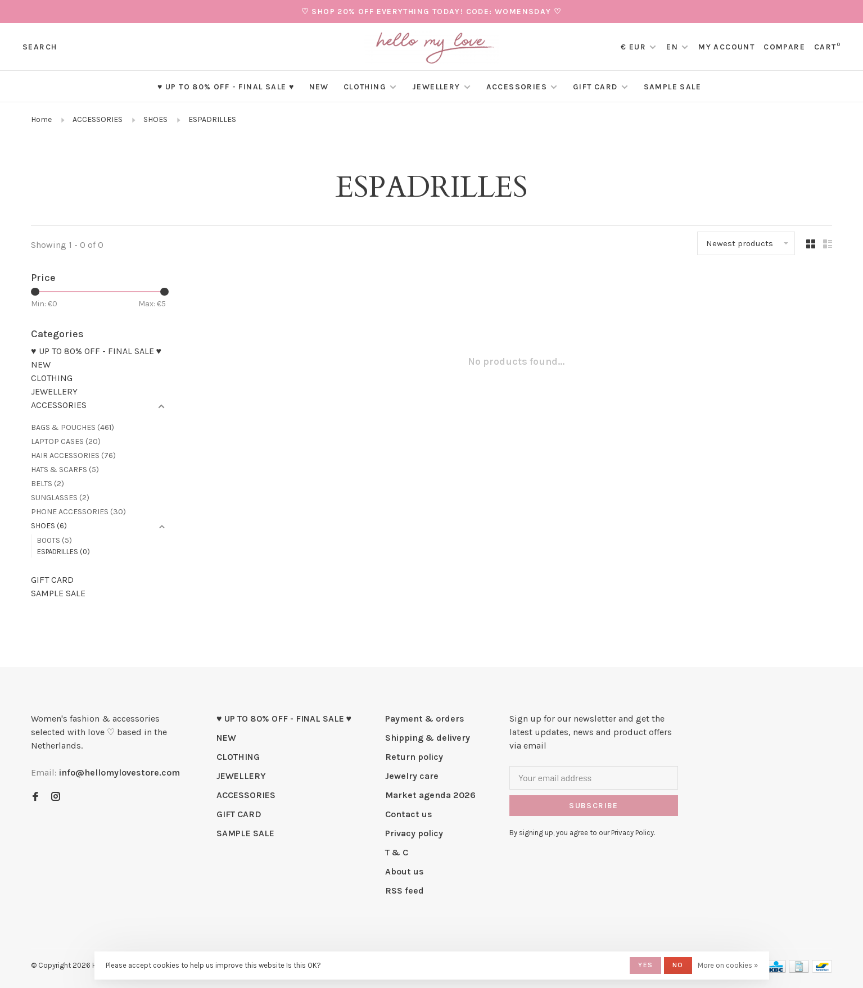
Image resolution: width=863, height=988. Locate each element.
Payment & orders (424, 718)
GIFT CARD (595, 87)
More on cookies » (728, 965)
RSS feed (404, 890)
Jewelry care (412, 776)
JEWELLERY (436, 87)
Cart (827, 47)
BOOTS (54, 540)
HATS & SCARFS (65, 469)
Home (41, 119)
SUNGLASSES (60, 497)
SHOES (155, 119)
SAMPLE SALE (672, 87)
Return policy (414, 756)
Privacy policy (414, 833)
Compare (784, 47)
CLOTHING (365, 87)
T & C (396, 852)
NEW (319, 87)
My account (726, 47)
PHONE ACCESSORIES (78, 511)
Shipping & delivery (427, 737)
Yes (645, 965)
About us (404, 871)
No (677, 965)
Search (39, 47)
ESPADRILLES (212, 119)
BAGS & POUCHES (72, 427)
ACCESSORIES (516, 87)
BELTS (47, 483)
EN (672, 47)
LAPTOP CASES (66, 441)
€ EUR (634, 47)
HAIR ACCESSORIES (73, 455)
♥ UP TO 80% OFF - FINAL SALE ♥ (226, 87)
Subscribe (593, 805)
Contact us (408, 814)
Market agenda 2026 (430, 795)
